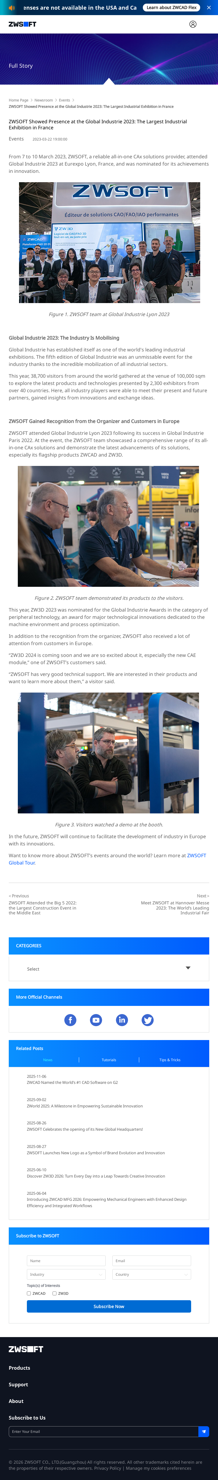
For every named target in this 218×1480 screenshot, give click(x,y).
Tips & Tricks (170, 1059)
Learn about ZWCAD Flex (171, 7)
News (48, 1059)
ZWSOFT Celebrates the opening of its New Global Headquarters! (85, 1129)
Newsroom (43, 100)
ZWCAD (39, 1293)
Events (64, 100)
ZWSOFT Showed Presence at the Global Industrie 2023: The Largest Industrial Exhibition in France (91, 106)
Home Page (18, 100)
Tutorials (109, 1059)
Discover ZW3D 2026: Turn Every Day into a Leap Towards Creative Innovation (96, 1176)
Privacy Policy (107, 1468)
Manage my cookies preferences (158, 1468)
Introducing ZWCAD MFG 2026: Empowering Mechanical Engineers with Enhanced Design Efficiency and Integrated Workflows (107, 1202)
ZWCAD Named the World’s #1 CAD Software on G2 (72, 1082)
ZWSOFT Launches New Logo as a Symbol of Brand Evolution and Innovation (96, 1152)
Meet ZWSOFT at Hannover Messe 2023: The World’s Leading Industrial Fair (175, 908)
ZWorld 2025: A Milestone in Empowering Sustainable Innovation (85, 1106)
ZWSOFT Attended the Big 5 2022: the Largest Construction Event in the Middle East (43, 908)
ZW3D (63, 1293)
